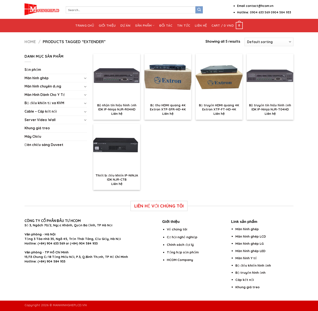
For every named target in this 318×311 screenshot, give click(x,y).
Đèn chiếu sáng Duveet (44, 145)
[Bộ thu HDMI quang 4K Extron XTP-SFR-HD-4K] (167, 77)
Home (30, 41)
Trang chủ (84, 26)
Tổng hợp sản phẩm (183, 252)
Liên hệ (201, 26)
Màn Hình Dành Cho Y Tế (45, 94)
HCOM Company (180, 260)
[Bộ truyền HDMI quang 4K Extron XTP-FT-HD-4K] (219, 77)
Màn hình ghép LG (249, 243)
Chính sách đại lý (180, 245)
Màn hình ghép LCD (250, 236)
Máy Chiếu (33, 136)
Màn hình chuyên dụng (43, 86)
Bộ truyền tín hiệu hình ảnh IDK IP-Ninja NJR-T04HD (270, 107)
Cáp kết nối (244, 280)
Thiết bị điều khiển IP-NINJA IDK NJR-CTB (116, 177)
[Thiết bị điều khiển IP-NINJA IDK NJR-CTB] (116, 147)
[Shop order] (268, 42)
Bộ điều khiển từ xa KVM (44, 103)
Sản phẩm (144, 25)
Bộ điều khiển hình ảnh (253, 265)
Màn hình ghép (37, 78)
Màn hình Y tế (246, 258)
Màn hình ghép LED (250, 251)
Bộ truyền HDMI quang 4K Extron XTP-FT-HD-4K (219, 107)
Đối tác (165, 26)
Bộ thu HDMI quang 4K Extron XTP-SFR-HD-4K (168, 107)
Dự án (125, 26)
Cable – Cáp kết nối (41, 111)
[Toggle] (85, 78)
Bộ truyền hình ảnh (250, 273)
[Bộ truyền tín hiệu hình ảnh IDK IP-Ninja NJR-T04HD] (270, 77)
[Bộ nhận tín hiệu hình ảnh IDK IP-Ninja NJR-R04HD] (116, 77)
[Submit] (199, 10)
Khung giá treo (37, 128)
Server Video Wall (40, 120)
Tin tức (183, 26)
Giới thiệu (107, 26)
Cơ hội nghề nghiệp (182, 237)
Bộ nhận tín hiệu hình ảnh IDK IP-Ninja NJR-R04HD (116, 107)
